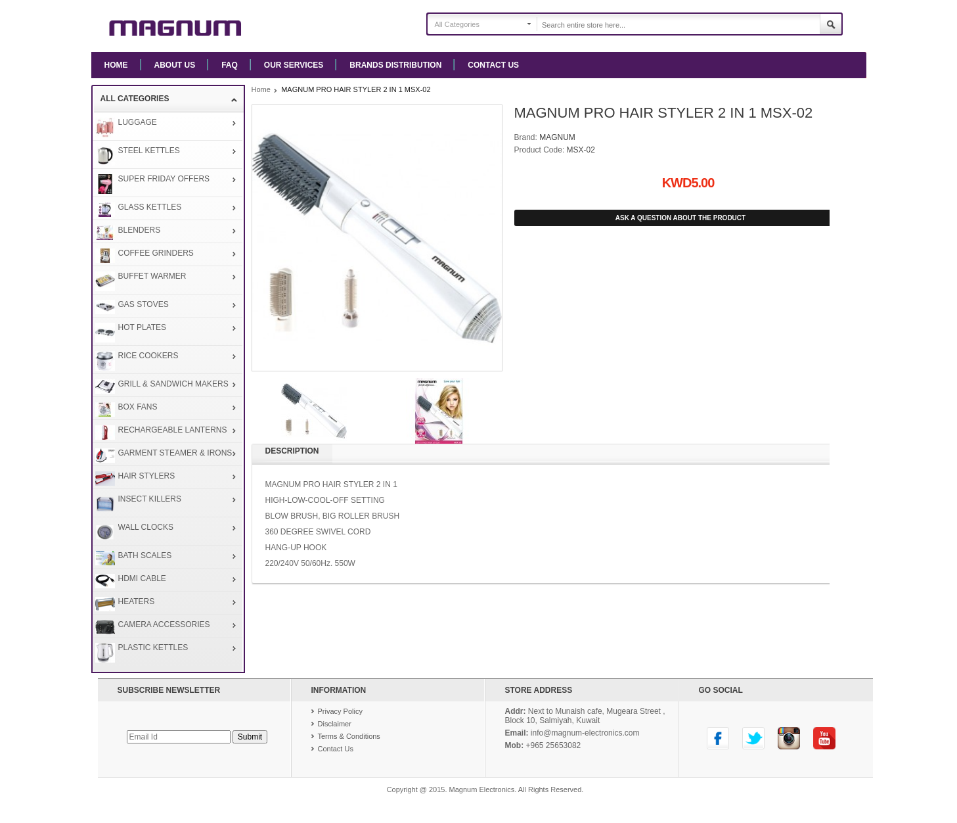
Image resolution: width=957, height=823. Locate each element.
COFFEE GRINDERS (156, 253)
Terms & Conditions (349, 736)
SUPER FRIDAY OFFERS (164, 178)
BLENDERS (139, 230)
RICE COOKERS (148, 355)
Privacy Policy (340, 711)
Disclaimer (334, 724)
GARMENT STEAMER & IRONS (175, 453)
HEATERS (136, 601)
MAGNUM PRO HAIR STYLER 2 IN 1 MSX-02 (355, 89)
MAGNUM (557, 137)
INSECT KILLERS (149, 499)
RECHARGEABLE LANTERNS (172, 430)
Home (116, 65)
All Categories (457, 24)
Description (292, 451)
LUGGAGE (137, 122)
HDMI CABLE (142, 578)
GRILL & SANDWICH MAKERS (173, 383)
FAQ (229, 65)
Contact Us (493, 65)
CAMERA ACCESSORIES (164, 624)
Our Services (293, 65)
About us (175, 65)
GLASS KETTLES (150, 207)
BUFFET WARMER (152, 276)
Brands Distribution (395, 65)
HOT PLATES (142, 327)
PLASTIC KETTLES (153, 647)
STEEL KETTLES (149, 150)
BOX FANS (138, 407)
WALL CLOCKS (145, 527)
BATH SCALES (145, 555)
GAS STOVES (143, 304)
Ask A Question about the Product (680, 218)
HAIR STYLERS (146, 476)
